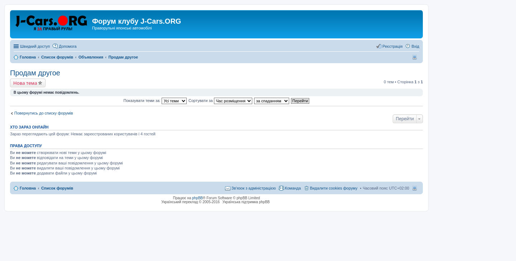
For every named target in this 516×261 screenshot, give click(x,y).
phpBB (197, 198)
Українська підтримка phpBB (246, 202)
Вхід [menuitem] (415, 46)
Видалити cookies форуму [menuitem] (334, 188)
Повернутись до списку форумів (43, 113)
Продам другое (35, 73)
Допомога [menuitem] (67, 46)
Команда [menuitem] (293, 188)
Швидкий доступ (35, 46)
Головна (28, 188)
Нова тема (25, 83)
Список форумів (57, 188)
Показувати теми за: (155, 100)
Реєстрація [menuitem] (392, 46)
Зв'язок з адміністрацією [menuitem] (253, 188)
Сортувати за (220, 100)
